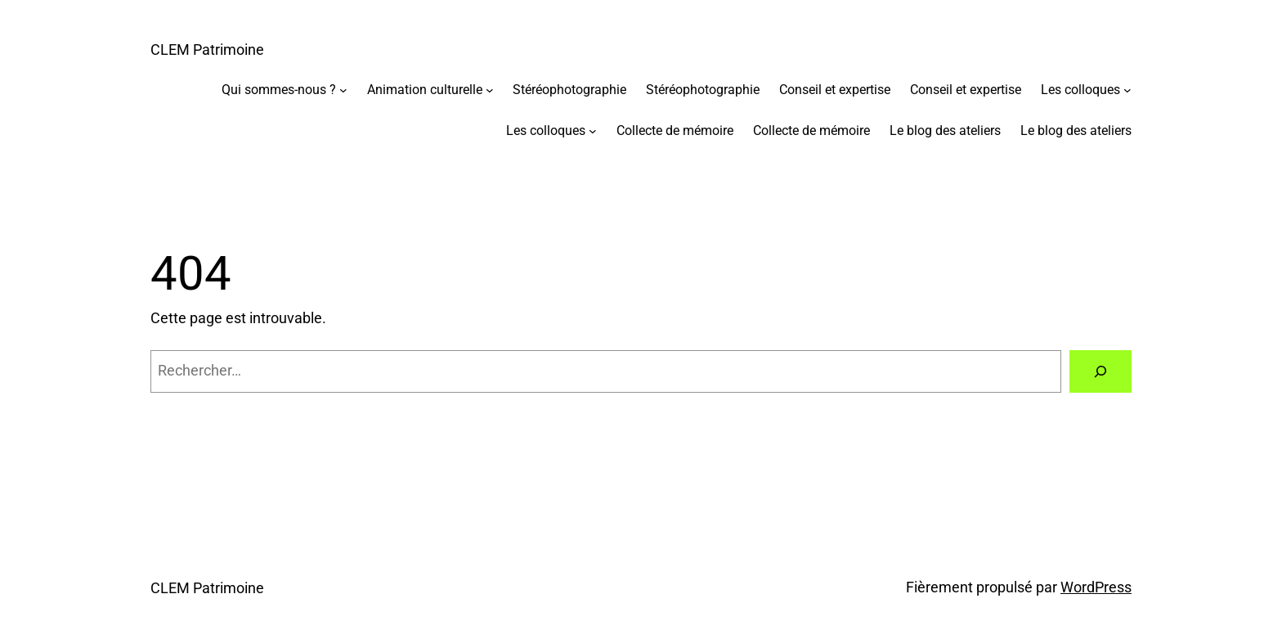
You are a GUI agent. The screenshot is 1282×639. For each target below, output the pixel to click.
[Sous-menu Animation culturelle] (490, 90)
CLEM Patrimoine (207, 49)
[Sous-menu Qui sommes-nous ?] (343, 90)
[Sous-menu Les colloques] (1127, 90)
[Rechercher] (1100, 371)
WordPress (1096, 587)
